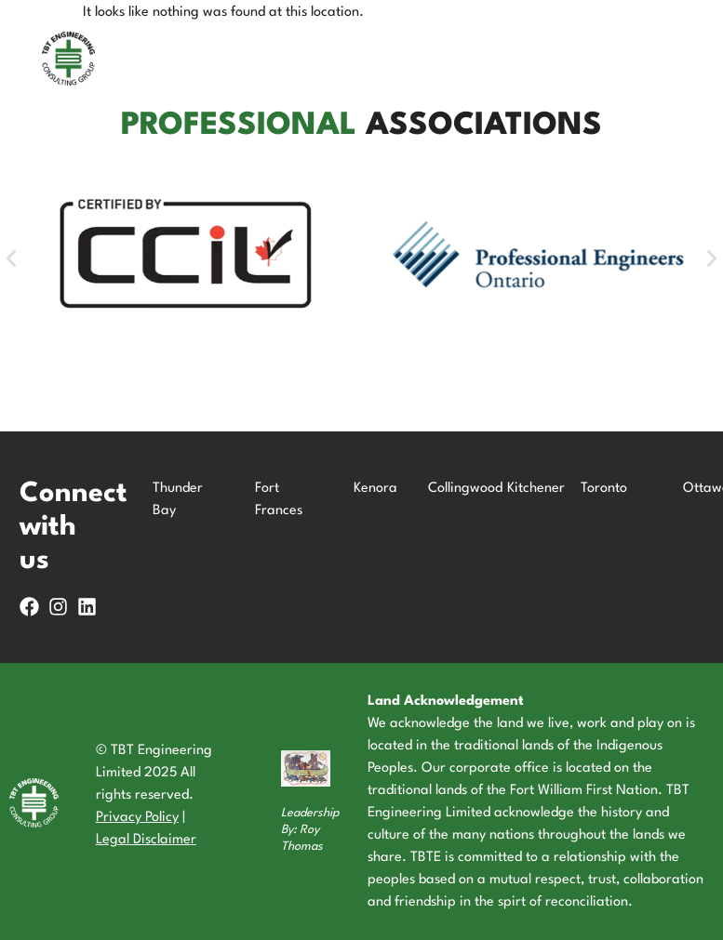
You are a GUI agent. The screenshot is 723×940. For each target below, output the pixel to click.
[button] (11, 258)
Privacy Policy (137, 818)
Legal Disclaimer (146, 840)
